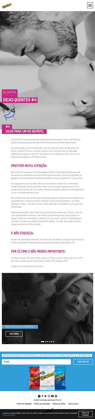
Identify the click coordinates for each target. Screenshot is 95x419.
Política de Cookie (59, 404)
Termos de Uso (73, 404)
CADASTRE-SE (83, 362)
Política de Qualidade (24, 404)
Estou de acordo (85, 414)
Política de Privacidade (42, 404)
